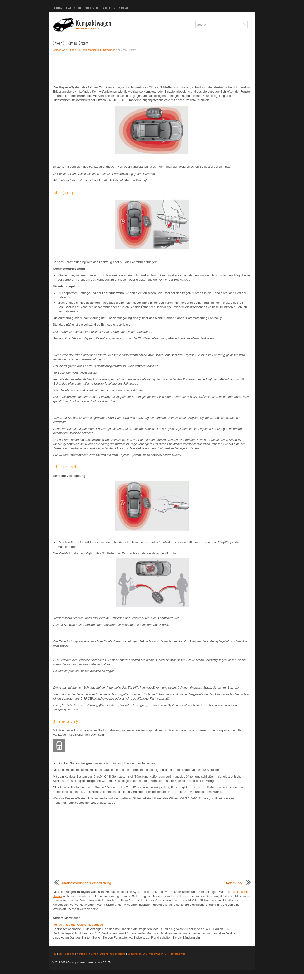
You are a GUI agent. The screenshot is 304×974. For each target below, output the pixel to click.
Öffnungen (109, 50)
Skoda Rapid (91, 8)
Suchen (93, 953)
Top (60, 953)
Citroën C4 (56, 8)
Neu (54, 953)
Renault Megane (73, 8)
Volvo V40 (123, 8)
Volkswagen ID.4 (159, 953)
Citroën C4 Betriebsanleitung (84, 50)
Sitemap (69, 953)
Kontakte (82, 953)
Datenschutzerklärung (112, 953)
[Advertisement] (152, 68)
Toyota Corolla (108, 8)
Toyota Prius (178, 953)
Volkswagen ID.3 (137, 953)
